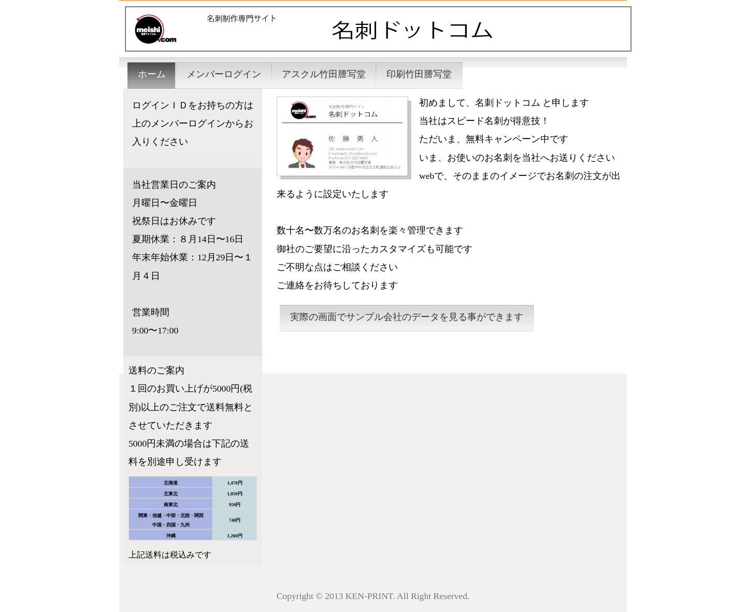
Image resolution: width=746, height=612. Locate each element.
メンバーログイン (224, 74)
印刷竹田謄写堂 (419, 74)
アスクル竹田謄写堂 (324, 74)
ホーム (152, 74)
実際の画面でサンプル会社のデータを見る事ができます (406, 317)
